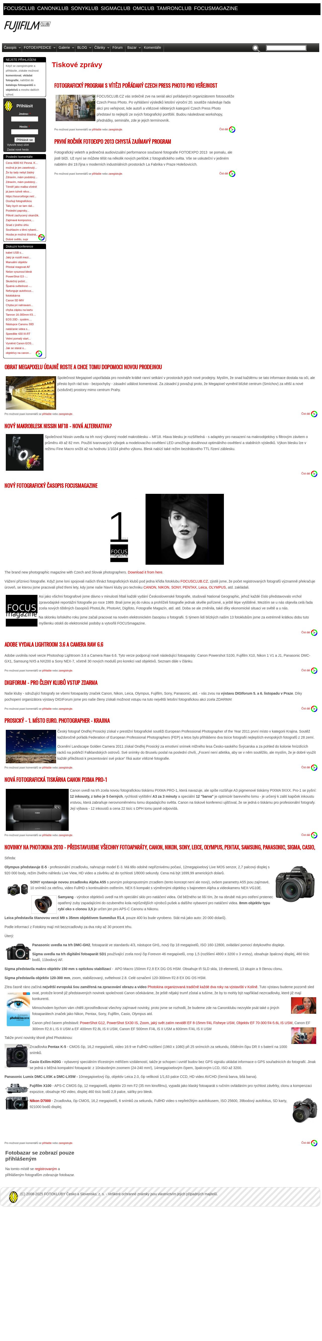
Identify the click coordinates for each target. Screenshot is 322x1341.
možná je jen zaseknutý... (21, 167)
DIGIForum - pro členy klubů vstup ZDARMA (51, 682)
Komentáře (152, 47)
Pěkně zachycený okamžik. (22, 215)
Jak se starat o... (16, 348)
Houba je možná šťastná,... (22, 234)
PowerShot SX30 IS (122, 1023)
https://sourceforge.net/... (21, 196)
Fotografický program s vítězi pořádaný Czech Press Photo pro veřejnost (135, 85)
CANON (149, 587)
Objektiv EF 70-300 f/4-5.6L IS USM (264, 1023)
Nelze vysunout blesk (19, 271)
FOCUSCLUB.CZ (194, 581)
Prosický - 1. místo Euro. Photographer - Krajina (57, 720)
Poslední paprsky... (17, 210)
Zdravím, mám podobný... (21, 177)
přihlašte (97, 129)
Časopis (11, 48)
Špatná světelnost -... (19, 286)
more (41, 236)
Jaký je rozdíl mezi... (18, 257)
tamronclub (174, 8)
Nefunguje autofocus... (19, 290)
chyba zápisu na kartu (19, 309)
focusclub (19, 8)
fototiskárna (13, 295)
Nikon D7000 (40, 1101)
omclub (143, 8)
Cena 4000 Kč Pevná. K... (22, 162)
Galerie (65, 48)
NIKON (163, 587)
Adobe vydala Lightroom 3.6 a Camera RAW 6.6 (54, 644)
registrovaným (46, 1169)
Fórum (117, 47)
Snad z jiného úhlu (17, 224)
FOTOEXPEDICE (39, 48)
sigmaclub (115, 8)
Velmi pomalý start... (18, 338)
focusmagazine (216, 8)
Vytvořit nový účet (18, 144)
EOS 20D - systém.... (19, 319)
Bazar (133, 48)
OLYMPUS (217, 587)
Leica (202, 587)
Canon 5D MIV (15, 300)
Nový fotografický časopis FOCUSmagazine (51, 485)
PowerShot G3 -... (17, 276)
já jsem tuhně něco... (18, 191)
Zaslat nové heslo (18, 149)
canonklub (52, 8)
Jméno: (24, 113)
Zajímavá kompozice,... (20, 220)
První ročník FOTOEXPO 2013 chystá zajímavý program (112, 141)
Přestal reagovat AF (18, 266)
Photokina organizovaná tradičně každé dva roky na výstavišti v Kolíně (203, 987)
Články (101, 48)
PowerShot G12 (92, 1023)
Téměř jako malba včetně (21, 186)
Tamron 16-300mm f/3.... (21, 314)
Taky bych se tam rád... (20, 205)
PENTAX (189, 587)
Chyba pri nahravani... (19, 305)
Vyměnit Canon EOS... (19, 343)
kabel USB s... (14, 252)
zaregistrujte (115, 129)
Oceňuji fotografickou (19, 201)
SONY (176, 587)
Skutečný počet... (16, 281)
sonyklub (84, 8)
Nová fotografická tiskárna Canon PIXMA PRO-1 (56, 779)
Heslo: (25, 126)
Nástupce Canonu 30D (20, 324)
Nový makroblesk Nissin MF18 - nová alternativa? (58, 426)
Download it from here (145, 572)
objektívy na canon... (18, 352)
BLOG (83, 48)
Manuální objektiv (16, 262)
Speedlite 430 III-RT (18, 333)
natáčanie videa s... (18, 328)
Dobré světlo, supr (17, 239)
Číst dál (223, 129)
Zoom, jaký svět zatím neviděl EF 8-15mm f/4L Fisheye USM (187, 1023)
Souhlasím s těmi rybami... (22, 229)
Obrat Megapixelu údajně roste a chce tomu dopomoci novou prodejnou (83, 367)
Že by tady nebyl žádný (20, 172)
